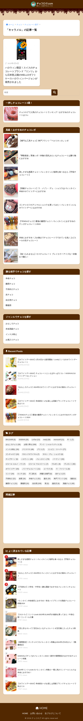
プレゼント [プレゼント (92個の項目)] (69, 464)
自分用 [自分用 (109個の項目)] (36, 483)
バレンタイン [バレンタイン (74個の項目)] (42, 459)
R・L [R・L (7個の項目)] (70, 440)
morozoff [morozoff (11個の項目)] (59, 440)
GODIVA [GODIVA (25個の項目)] (23, 440)
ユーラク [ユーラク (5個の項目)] (48, 469)
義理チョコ (10, 284)
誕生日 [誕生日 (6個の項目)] (56, 483)
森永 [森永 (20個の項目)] (47, 479)
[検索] (54, 92)
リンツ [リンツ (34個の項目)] (10, 474)
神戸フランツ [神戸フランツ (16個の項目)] (60, 479)
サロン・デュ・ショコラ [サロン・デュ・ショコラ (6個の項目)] (53, 454)
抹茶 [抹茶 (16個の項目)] (22, 479)
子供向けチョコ (12, 289)
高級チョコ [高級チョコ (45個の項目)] (68, 483)
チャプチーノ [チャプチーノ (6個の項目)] (12, 459)
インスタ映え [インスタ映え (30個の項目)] (12, 449)
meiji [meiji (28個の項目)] (46, 440)
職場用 (8, 305)
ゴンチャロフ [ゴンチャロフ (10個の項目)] (12, 454)
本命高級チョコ (12, 329)
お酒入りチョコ (12, 340)
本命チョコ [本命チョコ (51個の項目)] (35, 479)
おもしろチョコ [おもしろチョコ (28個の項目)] (13, 444)
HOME (42, 708)
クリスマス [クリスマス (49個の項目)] (28, 449)
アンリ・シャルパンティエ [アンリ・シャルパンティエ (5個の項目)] (51, 444)
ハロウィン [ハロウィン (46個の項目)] (27, 459)
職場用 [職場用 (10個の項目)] (25, 483)
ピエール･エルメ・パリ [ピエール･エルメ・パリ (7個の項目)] (15, 464)
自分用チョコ (11, 300)
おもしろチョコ (12, 324)
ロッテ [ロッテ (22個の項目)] (21, 474)
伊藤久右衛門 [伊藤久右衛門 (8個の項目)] (46, 474)
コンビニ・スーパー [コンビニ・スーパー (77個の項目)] (57, 449)
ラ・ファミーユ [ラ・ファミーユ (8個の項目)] (63, 469)
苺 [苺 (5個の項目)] (47, 483)
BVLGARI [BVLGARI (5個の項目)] (10, 440)
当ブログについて (53, 713)
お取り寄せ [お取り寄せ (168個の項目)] (30, 444)
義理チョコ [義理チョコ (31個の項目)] (11, 483)
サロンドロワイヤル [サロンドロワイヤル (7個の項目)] (30, 454)
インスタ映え (11, 334)
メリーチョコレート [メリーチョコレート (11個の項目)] (31, 469)
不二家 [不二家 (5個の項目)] (32, 474)
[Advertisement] (41, 520)
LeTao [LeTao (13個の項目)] (36, 440)
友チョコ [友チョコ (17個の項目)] (60, 474)
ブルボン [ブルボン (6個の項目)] (56, 464)
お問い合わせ (36, 713)
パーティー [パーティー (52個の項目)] (58, 459)
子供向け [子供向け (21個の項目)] (11, 479)
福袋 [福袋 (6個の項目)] (73, 479)
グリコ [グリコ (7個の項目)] (40, 449)
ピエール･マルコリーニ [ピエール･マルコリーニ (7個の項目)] (38, 464)
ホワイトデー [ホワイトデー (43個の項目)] (12, 469)
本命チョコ (10, 278)
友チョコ (9, 295)
